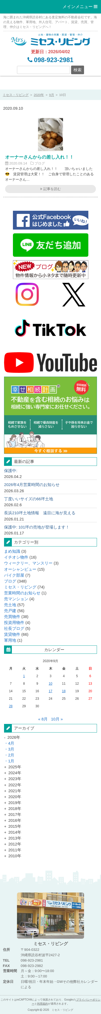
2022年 (14, 785)
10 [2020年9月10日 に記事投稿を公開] (50, 683)
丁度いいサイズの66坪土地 (28, 499)
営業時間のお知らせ (22, 593)
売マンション (16, 599)
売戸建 (10, 611)
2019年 (14, 803)
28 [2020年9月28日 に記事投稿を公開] (10, 706)
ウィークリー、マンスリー (28, 563)
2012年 (14, 844)
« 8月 (43, 719)
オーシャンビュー (20, 569)
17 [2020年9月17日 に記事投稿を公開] (50, 691)
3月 (11, 749)
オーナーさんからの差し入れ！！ (39, 157)
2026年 (14, 737)
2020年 (39, 95)
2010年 (14, 856)
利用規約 (42, 1003)
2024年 (14, 773)
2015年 (14, 826)
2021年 (14, 791)
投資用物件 (14, 622)
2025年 (14, 767)
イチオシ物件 (16, 557)
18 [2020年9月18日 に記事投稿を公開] (63, 691)
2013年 (14, 838)
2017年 (14, 814)
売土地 (10, 605)
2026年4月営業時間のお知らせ (32, 485)
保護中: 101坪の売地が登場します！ (36, 527)
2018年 (14, 808)
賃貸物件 (12, 634)
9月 (51, 95)
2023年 (14, 779)
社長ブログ (14, 628)
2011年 (14, 850)
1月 (11, 761)
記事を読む (50, 189)
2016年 (14, 820)
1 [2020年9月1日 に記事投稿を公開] (24, 676)
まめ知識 (12, 551)
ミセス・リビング (20, 587)
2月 (11, 755)
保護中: (10, 471)
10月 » (57, 719)
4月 (11, 743)
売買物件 (12, 617)
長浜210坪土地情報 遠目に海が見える (39, 513)
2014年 (14, 832)
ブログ (39, 163)
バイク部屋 (14, 575)
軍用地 (10, 640)
